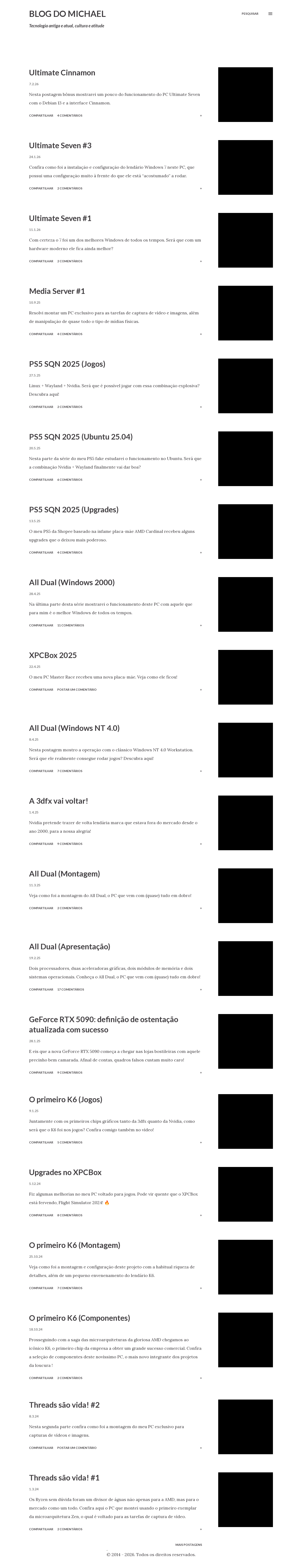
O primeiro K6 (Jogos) (65, 1099)
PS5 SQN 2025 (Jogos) (67, 363)
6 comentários (69, 479)
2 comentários (69, 188)
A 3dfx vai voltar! (58, 800)
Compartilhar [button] (41, 115)
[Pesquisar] (250, 13)
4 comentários (69, 115)
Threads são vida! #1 (64, 1477)
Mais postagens (188, 1544)
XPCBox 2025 (53, 655)
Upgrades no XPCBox (65, 1172)
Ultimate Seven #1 (60, 218)
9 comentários (69, 844)
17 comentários (70, 989)
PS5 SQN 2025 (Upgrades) (74, 509)
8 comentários (69, 1215)
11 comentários (70, 625)
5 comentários (69, 1142)
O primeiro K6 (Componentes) (79, 1317)
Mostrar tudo (257, 53)
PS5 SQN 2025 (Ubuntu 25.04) (81, 436)
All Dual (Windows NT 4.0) (74, 728)
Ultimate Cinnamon (62, 72)
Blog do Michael (67, 14)
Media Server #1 (57, 291)
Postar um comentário (77, 689)
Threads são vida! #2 (64, 1404)
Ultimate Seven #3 (60, 145)
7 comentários (69, 771)
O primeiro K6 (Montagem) (74, 1245)
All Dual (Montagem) (64, 873)
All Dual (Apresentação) (69, 946)
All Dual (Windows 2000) (72, 582)
